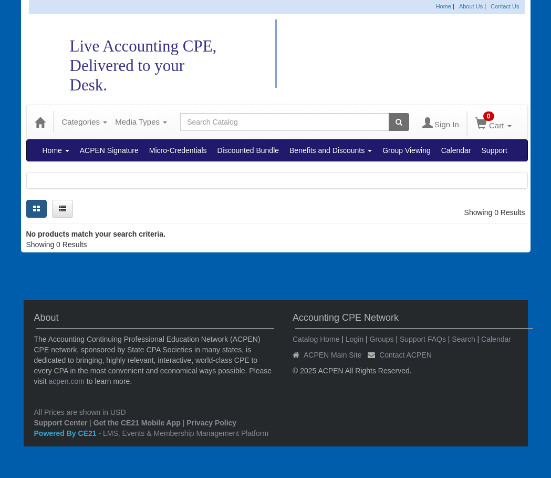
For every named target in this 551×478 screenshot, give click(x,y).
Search (463, 339)
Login (354, 339)
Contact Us (505, 6)
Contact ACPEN (405, 355)
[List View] (62, 209)
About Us (471, 6)
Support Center (61, 423)
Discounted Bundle (248, 150)
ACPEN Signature (109, 150)
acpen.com (67, 381)
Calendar (456, 150)
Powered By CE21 (66, 433)
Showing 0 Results (494, 212)
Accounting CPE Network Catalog (409, 54)
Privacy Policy (211, 423)
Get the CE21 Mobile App (137, 423)
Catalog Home (316, 339)
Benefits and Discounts (330, 150)
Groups (382, 339)
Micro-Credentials (178, 150)
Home (443, 6)
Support (494, 150)
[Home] (40, 122)
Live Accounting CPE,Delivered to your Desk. (143, 65)
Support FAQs (423, 339)
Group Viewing (406, 150)
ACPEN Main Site (332, 355)
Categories (85, 121)
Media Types (141, 121)
